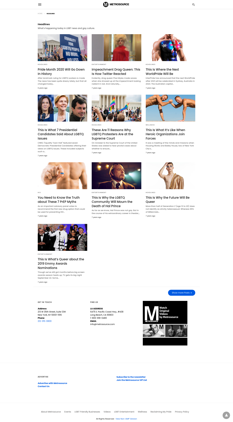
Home (40, 13)
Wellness (150, 125)
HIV (39, 192)
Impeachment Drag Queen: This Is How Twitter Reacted (115, 71)
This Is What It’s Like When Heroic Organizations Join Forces (170, 132)
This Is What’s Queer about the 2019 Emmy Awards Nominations (62, 261)
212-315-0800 (45, 315)
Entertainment (99, 64)
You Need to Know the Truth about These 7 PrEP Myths (58, 199)
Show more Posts (181, 287)
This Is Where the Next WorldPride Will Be (162, 71)
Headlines (42, 64)
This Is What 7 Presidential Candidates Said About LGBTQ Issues (60, 134)
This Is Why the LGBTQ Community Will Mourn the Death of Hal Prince (112, 201)
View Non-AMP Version (126, 413)
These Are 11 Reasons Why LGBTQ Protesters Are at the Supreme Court (116, 134)
